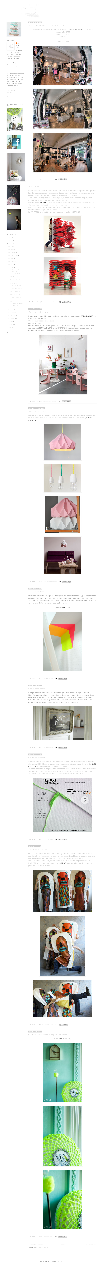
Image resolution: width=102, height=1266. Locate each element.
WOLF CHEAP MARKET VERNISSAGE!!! (46, 26)
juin (12, 264)
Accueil (62, 1244)
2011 (10, 321)
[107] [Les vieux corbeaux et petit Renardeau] (48, 1035)
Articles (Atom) (43, 1247)
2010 (10, 324)
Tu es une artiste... (36, 592)
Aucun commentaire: (50, 301)
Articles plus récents (36, 1244)
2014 (10, 237)
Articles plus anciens (89, 1244)
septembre (14, 255)
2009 (10, 327)
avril (12, 309)
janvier (13, 318)
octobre (13, 252)
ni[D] (18, 43)
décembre (14, 246)
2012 (10, 243)
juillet (12, 261)
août (12, 258)
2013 (10, 240)
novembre (14, 249)
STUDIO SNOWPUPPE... (39, 411)
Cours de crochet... (37, 758)
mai (12, 267)
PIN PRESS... (34, 186)
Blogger (59, 1261)
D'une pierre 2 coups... (38, 312)
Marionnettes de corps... (39, 850)
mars (12, 312)
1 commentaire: (48, 179)
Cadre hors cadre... (37, 689)
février (13, 315)
